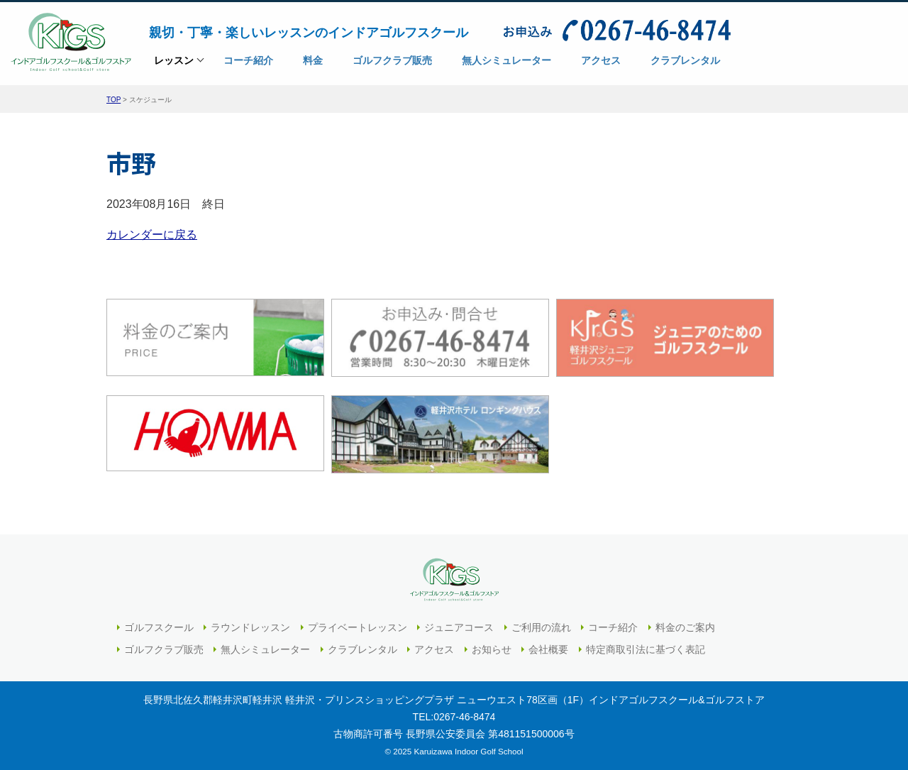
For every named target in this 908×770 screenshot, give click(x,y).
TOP (113, 100)
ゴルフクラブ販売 (164, 649)
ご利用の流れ (541, 627)
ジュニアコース (459, 627)
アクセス (434, 649)
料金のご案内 (685, 627)
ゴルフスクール (159, 627)
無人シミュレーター (265, 649)
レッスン (174, 65)
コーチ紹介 (613, 627)
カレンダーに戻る (151, 235)
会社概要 (548, 649)
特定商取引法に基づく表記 (645, 649)
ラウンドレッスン (250, 627)
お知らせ (491, 649)
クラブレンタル (362, 649)
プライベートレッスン (357, 627)
